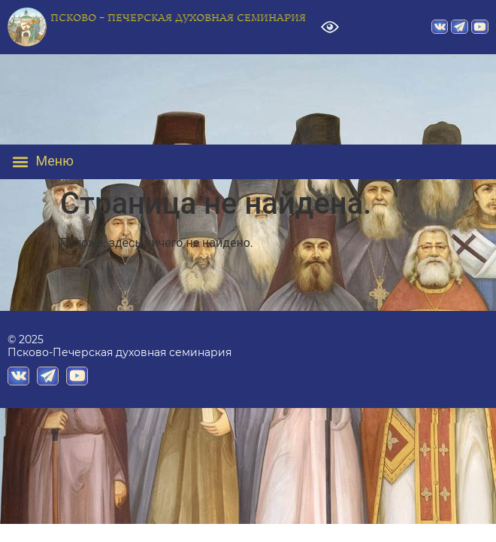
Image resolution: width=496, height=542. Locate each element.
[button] (54, 161)
